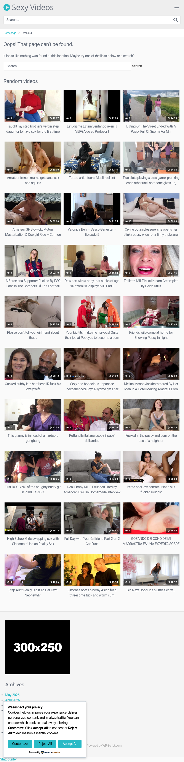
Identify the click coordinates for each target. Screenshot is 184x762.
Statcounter (8, 759)
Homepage (9, 33)
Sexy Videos (28, 7)
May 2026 (12, 695)
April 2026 (12, 700)
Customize (19, 744)
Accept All (70, 744)
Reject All (45, 744)
